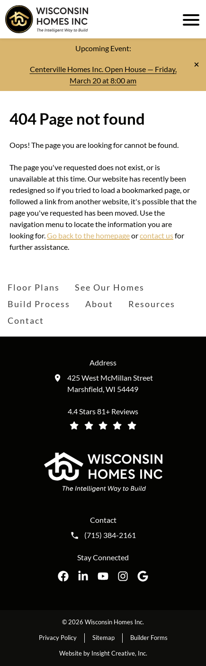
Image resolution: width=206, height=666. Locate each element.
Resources (151, 304)
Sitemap (103, 637)
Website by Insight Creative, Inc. (103, 653)
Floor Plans (34, 287)
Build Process (39, 304)
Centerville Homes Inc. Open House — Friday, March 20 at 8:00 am (103, 74)
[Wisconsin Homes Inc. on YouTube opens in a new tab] (103, 576)
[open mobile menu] (189, 19)
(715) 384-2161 (110, 535)
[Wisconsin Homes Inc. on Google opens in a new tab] (142, 576)
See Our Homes (109, 287)
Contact (26, 320)
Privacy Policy (58, 637)
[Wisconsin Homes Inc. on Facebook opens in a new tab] (63, 576)
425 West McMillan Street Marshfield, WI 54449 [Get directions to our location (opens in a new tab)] (110, 383)
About (99, 304)
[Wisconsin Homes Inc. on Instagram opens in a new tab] (122, 576)
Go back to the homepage (88, 235)
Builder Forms (149, 637)
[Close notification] (196, 64)
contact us (156, 235)
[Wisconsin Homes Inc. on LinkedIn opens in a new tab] (83, 576)
